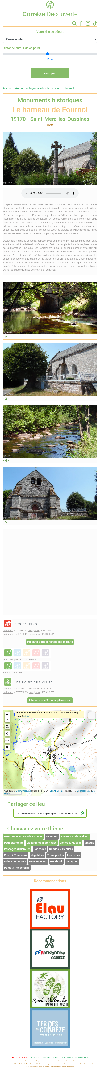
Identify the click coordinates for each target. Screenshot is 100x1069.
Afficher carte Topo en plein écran (49, 700)
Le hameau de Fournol (60, 88)
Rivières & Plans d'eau (75, 836)
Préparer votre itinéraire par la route (50, 641)
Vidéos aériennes (15, 861)
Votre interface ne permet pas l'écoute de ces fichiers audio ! (50, 193)
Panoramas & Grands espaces (23, 836)
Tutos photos (55, 855)
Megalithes (37, 855)
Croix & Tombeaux (15, 855)
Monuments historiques (42, 842)
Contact (35, 1057)
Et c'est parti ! (50, 73)
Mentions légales (50, 1057)
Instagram (72, 861)
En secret (52, 836)
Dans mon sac (38, 861)
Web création (81, 1057)
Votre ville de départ (50, 32)
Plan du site (67, 1057)
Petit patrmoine (13, 842)
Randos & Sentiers (61, 849)
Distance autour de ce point (21, 48)
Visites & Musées (70, 842)
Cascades (40, 849)
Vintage (89, 842)
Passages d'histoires (17, 849)
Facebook (56, 861)
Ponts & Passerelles (17, 867)
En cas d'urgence (20, 1057)
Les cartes (73, 855)
